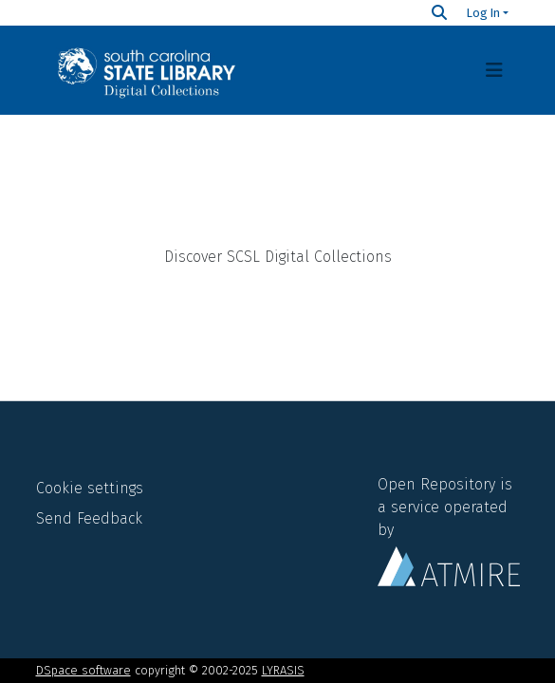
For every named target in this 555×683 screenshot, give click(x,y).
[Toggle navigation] (494, 70)
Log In (483, 13)
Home (278, 162)
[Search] (439, 13)
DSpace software (83, 670)
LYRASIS (283, 670)
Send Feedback (89, 518)
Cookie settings (89, 488)
